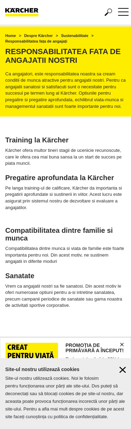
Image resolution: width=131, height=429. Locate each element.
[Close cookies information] (122, 372)
